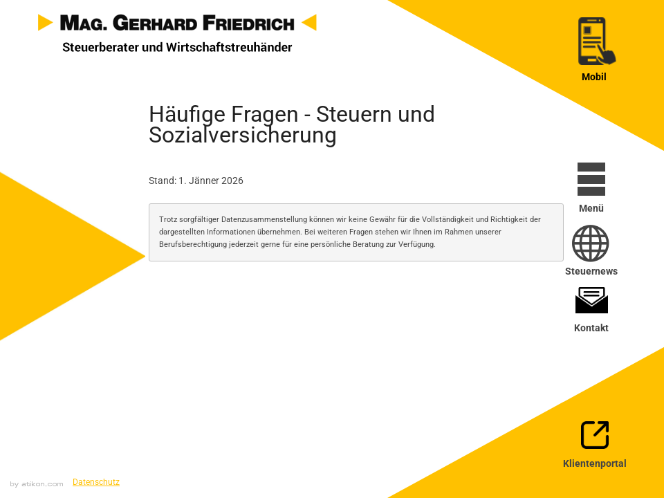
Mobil (594, 76)
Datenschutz (96, 482)
